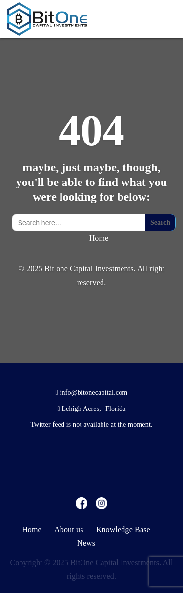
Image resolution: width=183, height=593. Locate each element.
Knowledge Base (123, 529)
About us (68, 529)
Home (99, 238)
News (86, 543)
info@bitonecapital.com (94, 392)
